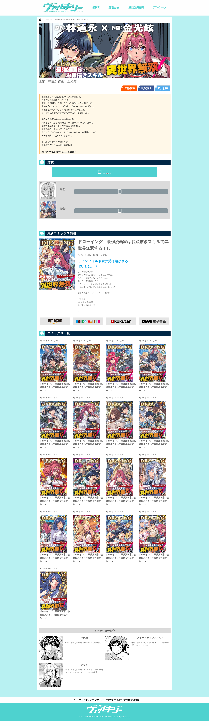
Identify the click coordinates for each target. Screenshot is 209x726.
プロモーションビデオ (74, 152)
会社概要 (136, 704)
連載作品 (113, 7)
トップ (73, 704)
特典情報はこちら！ (86, 316)
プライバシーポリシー (105, 704)
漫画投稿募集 (136, 7)
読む (153, 194)
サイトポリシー (85, 704)
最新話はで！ (107, 172)
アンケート (159, 7)
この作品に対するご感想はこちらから (104, 228)
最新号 (96, 7)
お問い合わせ (124, 704)
